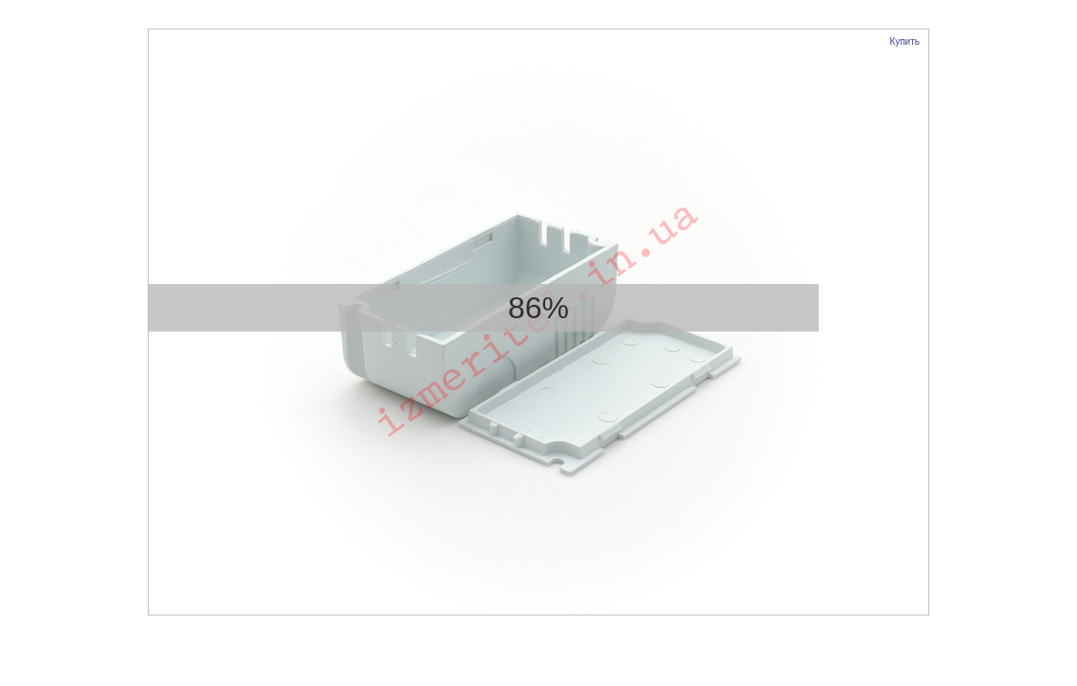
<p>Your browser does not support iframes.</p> (538, 322)
